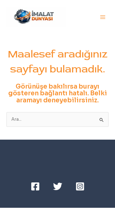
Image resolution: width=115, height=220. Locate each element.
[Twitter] (57, 186)
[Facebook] (35, 186)
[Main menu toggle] (103, 17)
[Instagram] (80, 186)
